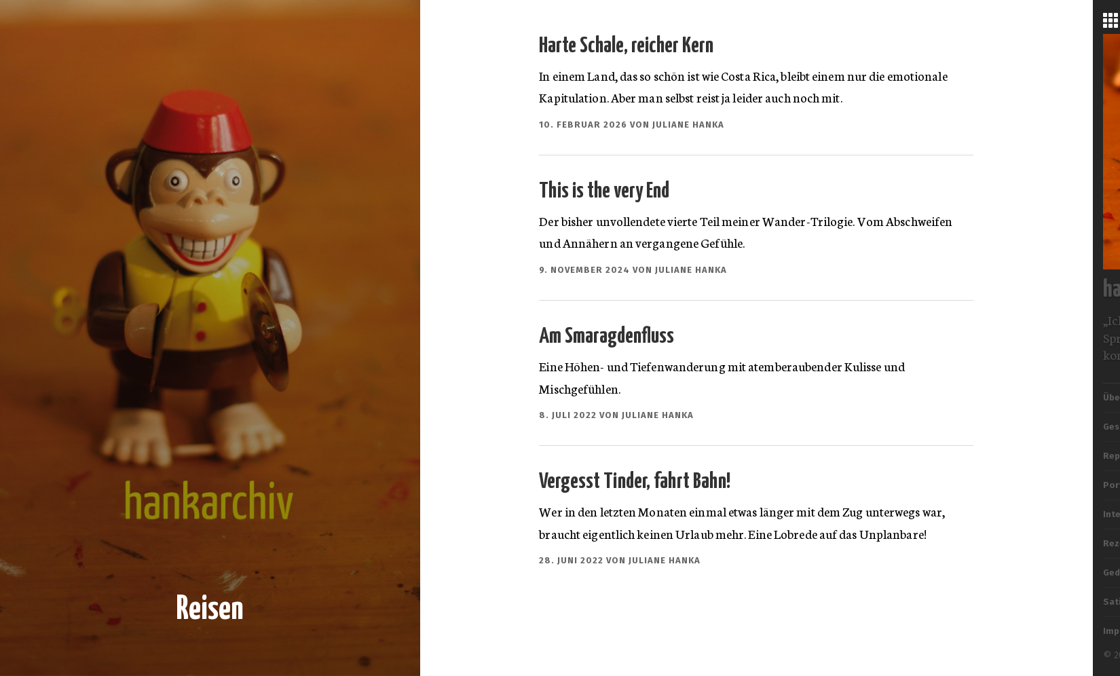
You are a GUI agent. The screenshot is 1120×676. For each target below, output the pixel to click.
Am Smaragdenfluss (606, 337)
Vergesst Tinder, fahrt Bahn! (634, 482)
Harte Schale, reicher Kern (626, 46)
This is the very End (604, 191)
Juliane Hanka (688, 124)
